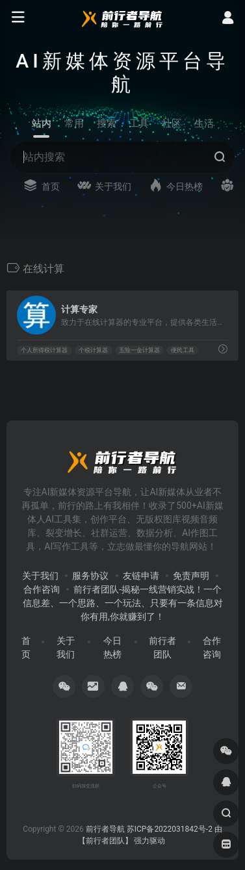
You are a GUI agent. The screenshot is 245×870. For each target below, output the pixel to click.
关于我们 (40, 575)
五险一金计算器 (139, 350)
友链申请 (141, 575)
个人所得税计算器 (44, 350)
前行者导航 (105, 829)
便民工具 (182, 350)
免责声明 (191, 575)
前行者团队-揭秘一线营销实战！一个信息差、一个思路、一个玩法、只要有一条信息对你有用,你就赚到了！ (123, 603)
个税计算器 (93, 350)
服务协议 (90, 575)
